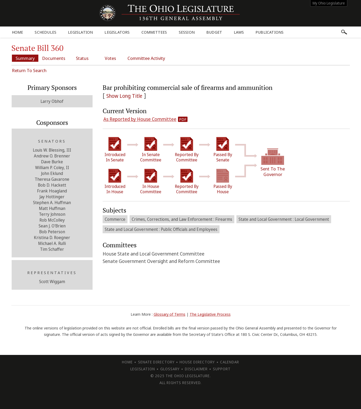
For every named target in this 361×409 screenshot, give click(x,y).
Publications (269, 32)
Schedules (45, 32)
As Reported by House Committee (139, 119)
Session (187, 32)
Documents (53, 58)
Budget (214, 32)
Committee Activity (146, 58)
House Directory (197, 361)
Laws (239, 32)
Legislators (117, 32)
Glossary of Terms (169, 314)
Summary (25, 58)
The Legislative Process (210, 314)
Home (17, 32)
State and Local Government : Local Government (284, 219)
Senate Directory (156, 361)
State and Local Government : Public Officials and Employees (161, 229)
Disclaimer (196, 368)
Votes (110, 58)
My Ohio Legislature (329, 3)
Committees (154, 32)
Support (222, 368)
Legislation (80, 32)
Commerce (115, 219)
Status (82, 58)
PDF (182, 119)
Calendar (229, 361)
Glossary (170, 368)
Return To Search (29, 70)
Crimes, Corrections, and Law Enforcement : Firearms (182, 219)
